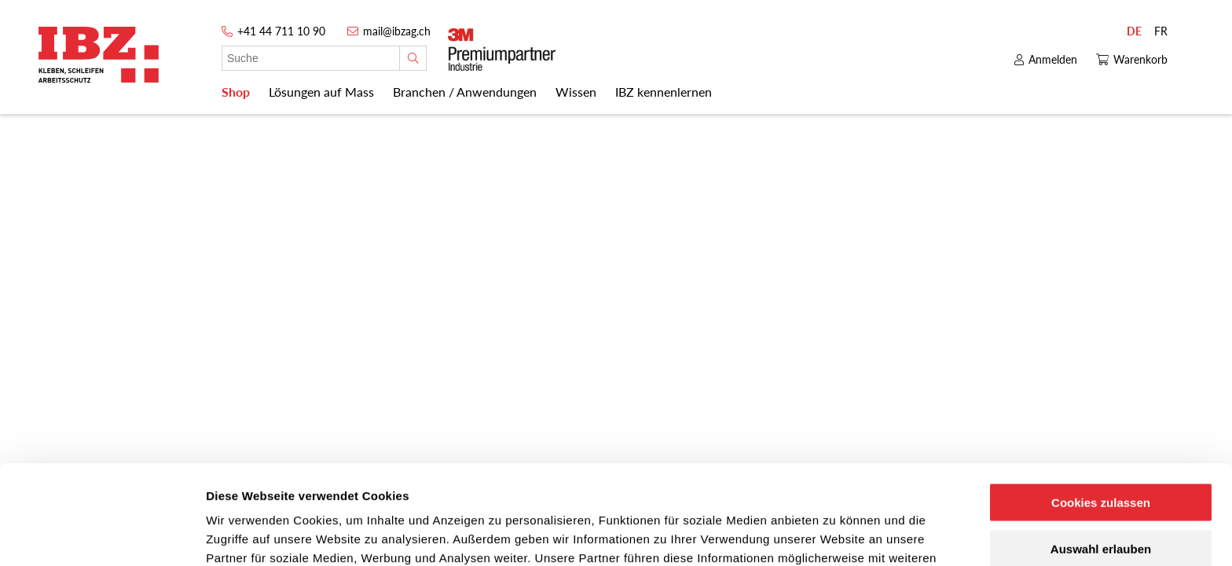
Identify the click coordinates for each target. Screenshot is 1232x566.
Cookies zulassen (1100, 409)
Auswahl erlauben (1100, 455)
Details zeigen (835, 535)
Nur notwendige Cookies (1101, 502)
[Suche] (413, 58)
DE (1134, 31)
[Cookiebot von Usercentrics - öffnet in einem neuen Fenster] (101, 535)
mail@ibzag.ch (397, 31)
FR (1161, 31)
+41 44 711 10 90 (281, 31)
